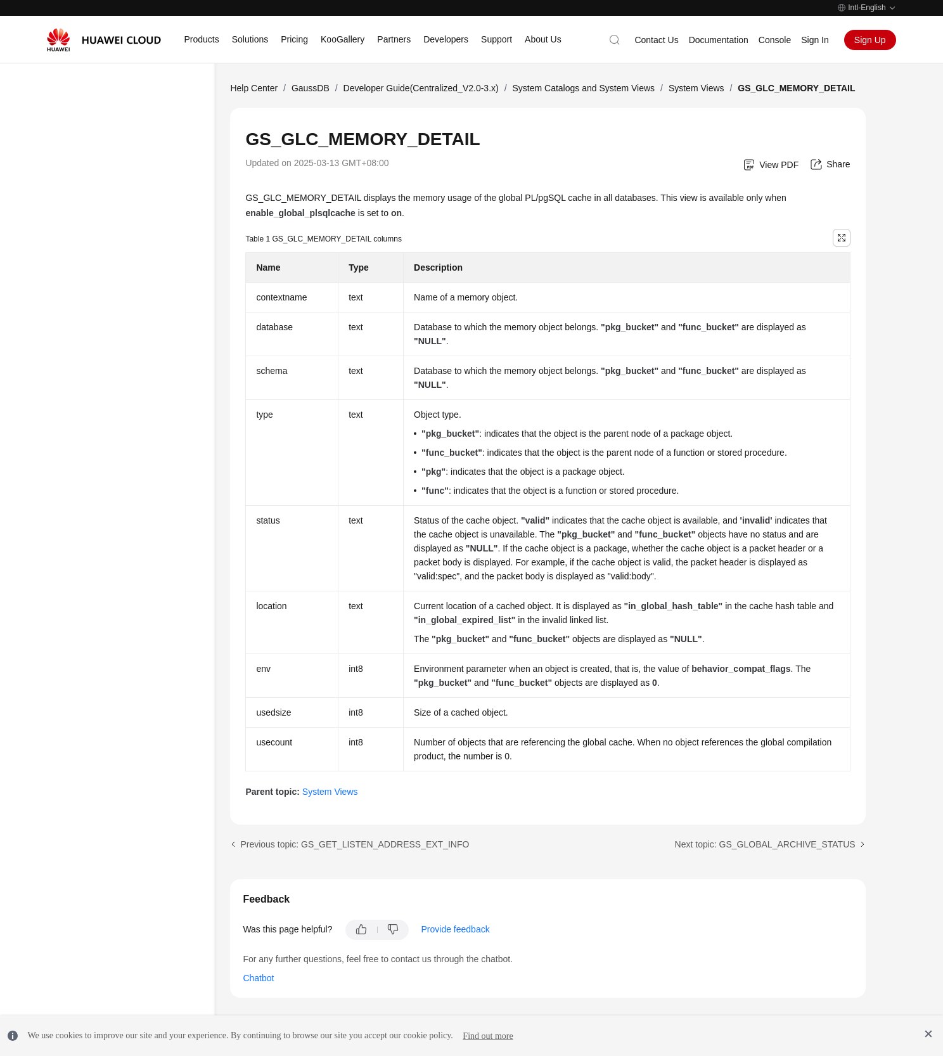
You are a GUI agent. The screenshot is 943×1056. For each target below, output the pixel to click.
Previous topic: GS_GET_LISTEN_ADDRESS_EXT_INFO (354, 844)
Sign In (815, 40)
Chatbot (258, 978)
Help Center (254, 88)
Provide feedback (455, 929)
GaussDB (311, 88)
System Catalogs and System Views (583, 88)
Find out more (488, 1035)
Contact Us (656, 40)
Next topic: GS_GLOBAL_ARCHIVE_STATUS (765, 844)
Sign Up (870, 40)
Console (775, 40)
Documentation (718, 40)
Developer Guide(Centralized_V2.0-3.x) (421, 88)
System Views (696, 88)
